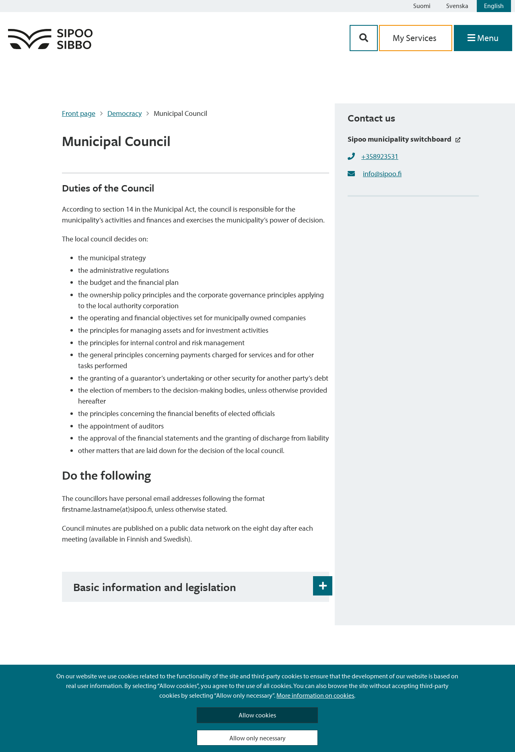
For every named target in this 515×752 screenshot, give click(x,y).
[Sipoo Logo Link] (50, 46)
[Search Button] (364, 38)
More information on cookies (315, 695)
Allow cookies (257, 715)
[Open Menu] (483, 38)
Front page (78, 113)
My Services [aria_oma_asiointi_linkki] (416, 37)
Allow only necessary (257, 738)
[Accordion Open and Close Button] (322, 585)
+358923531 (379, 156)
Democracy (124, 113)
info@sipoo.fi (382, 173)
